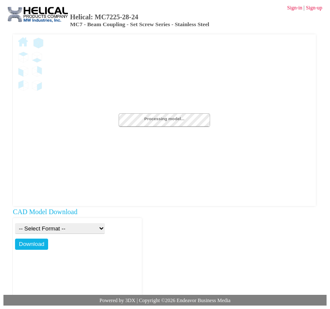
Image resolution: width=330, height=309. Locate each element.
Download (31, 244)
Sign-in (294, 8)
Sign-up (314, 8)
